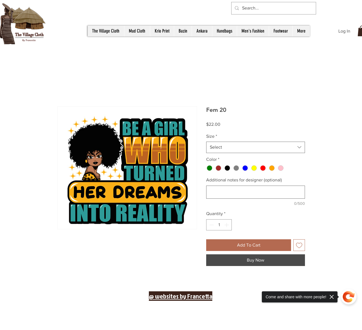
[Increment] (227, 225)
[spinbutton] (219, 225)
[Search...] (273, 8)
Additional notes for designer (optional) (244, 180)
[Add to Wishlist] (299, 245)
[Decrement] (211, 225)
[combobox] (255, 147)
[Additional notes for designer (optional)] (255, 192)
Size (211, 136)
